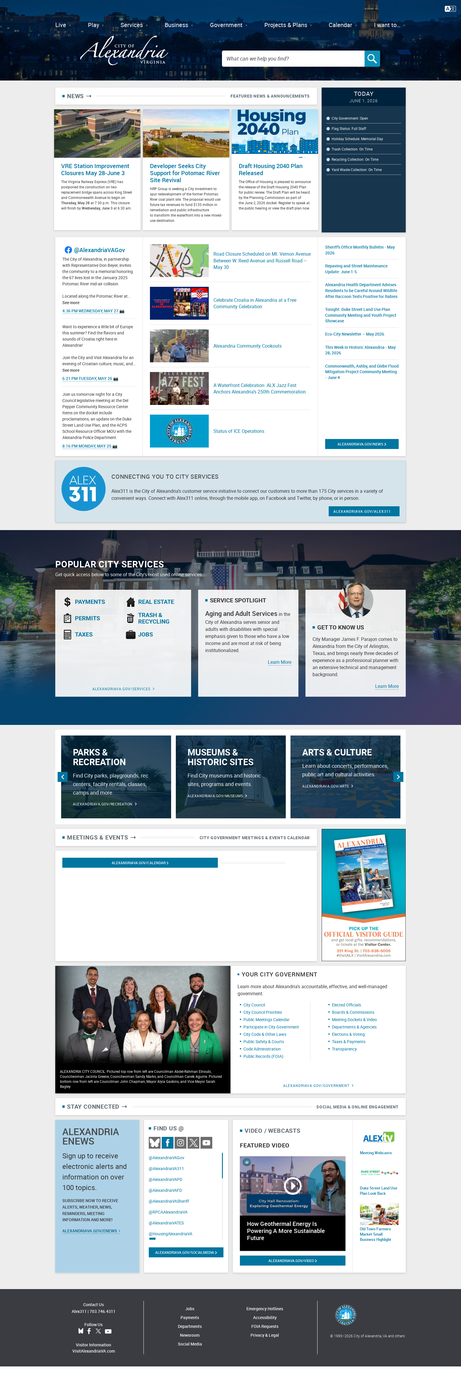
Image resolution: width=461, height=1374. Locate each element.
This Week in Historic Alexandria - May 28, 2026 (360, 357)
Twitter (193, 1150)
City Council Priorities (262, 1020)
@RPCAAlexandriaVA (168, 1219)
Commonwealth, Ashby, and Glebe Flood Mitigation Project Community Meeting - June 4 (362, 379)
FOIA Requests (264, 1334)
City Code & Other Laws (264, 1042)
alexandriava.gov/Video (292, 1268)
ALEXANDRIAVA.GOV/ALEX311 (362, 519)
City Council (254, 1012)
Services (132, 25)
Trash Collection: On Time (352, 160)
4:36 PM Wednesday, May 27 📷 (93, 318)
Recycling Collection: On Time (355, 170)
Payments (90, 609)
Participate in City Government (271, 1034)
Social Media (190, 1351)
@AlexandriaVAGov (99, 258)
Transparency (344, 1056)
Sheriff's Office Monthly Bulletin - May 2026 (360, 257)
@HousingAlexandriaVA (170, 1241)
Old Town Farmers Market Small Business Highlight (378, 1239)
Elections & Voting (348, 1042)
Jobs (145, 642)
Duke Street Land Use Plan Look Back (377, 1197)
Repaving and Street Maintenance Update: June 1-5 (356, 276)
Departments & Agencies (354, 1034)
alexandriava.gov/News (362, 451)
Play (93, 25)
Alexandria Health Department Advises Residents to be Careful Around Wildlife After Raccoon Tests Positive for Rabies (361, 297)
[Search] (380, 64)
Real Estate (156, 609)
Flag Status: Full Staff (349, 139)
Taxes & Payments (348, 1049)
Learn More (279, 669)
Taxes (84, 642)
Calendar (340, 25)
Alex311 (79, 1319)
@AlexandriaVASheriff (169, 1209)
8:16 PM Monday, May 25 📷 (89, 453)
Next (398, 785)
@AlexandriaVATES (166, 1230)
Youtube (206, 1150)
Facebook (167, 1150)
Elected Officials (346, 1012)
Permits (87, 626)
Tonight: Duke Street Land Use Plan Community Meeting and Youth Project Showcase (360, 322)
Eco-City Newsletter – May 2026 (354, 341)
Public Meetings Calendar (266, 1027)
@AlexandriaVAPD (165, 1187)
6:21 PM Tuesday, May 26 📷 (90, 386)
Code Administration (262, 1056)
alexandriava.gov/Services (121, 696)
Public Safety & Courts (263, 1049)
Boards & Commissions (353, 1020)
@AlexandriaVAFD (165, 1198)
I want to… (387, 25)
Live (60, 25)
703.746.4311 (103, 1319)
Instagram (180, 1150)
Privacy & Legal (264, 1342)
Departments (190, 1334)
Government (226, 25)
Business (176, 25)
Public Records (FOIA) (263, 1064)
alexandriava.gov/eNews (91, 1238)
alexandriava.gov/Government (316, 1093)
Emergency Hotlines (264, 1316)
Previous (63, 785)
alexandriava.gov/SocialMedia (186, 1260)
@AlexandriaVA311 (166, 1176)
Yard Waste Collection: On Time (357, 180)
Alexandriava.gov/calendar (96, 870)
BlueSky (155, 1150)
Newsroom (190, 1342)
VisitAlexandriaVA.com (93, 1358)
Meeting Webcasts (374, 1160)
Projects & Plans (285, 25)
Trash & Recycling (154, 625)
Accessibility (265, 1325)
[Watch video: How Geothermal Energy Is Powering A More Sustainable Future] (292, 1211)
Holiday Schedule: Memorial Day (357, 150)
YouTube (108, 1339)
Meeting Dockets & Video (354, 1027)
